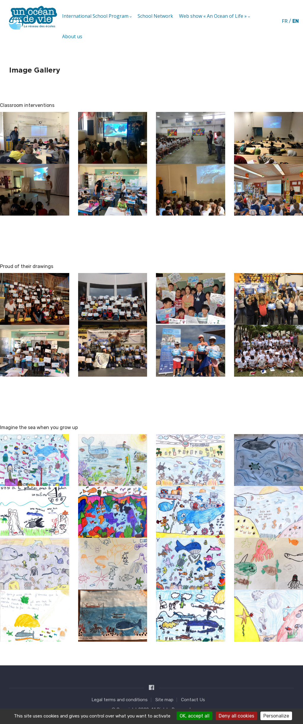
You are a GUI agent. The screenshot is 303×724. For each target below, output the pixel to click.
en (295, 21)
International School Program (97, 16)
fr (285, 21)
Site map (164, 699)
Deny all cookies (236, 716)
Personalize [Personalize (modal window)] (276, 716)
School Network (155, 16)
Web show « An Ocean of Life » (214, 16)
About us (72, 36)
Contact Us (193, 699)
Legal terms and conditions (119, 699)
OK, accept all (194, 716)
